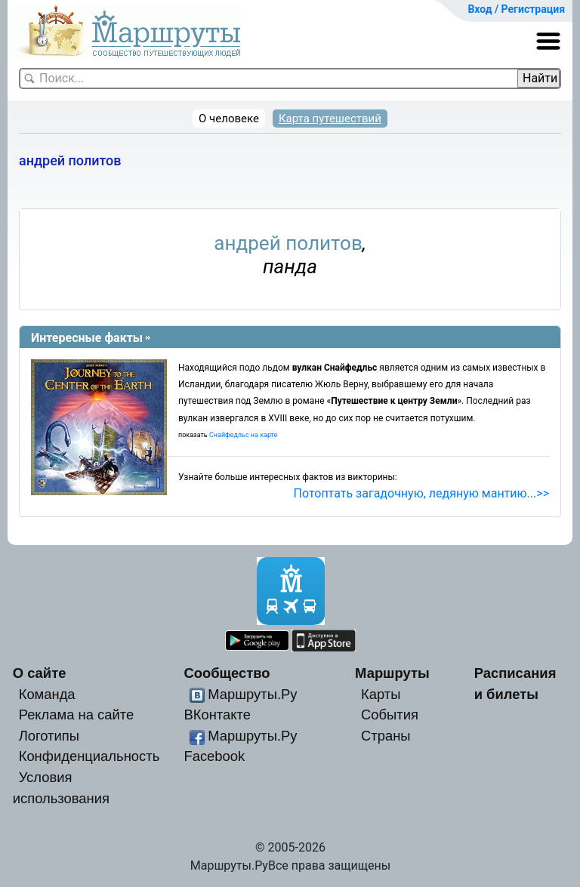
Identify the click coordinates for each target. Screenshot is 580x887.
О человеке (229, 118)
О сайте (39, 673)
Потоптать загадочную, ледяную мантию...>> (421, 493)
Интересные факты (87, 338)
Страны (386, 736)
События (389, 714)
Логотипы (49, 736)
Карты (380, 694)
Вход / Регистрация (516, 9)
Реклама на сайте (76, 714)
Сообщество (227, 673)
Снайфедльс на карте (243, 435)
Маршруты (392, 673)
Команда (47, 694)
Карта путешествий (330, 118)
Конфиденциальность (89, 756)
